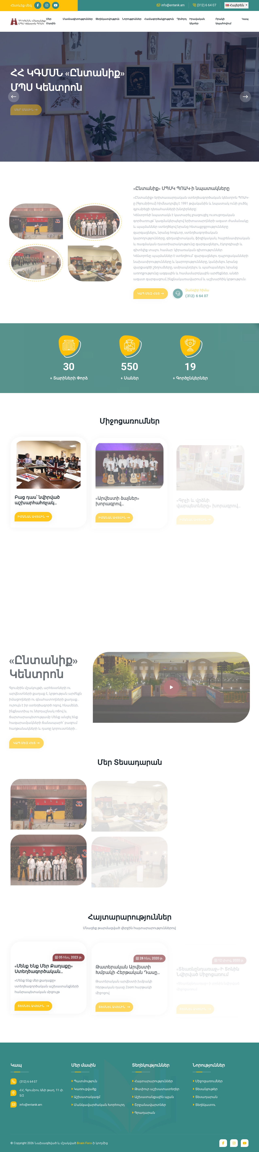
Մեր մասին (50, 21)
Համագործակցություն (159, 19)
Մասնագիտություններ (78, 19)
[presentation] (13, 96)
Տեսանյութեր (205, 1089)
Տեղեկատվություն (107, 19)
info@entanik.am (171, 5)
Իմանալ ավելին (33, 518)
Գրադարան (143, 1113)
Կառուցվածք (83, 1089)
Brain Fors (84, 1143)
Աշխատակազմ (85, 1097)
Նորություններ (131, 19)
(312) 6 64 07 (204, 5)
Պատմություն (84, 1081)
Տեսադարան (205, 1097)
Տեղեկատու (204, 1105)
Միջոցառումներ (208, 1081)
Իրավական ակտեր (197, 21)
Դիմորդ (182, 19)
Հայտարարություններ (152, 1081)
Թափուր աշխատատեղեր (155, 1089)
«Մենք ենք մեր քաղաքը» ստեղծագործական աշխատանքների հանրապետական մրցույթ (46, 971)
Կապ (245, 19)
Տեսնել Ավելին (33, 1008)
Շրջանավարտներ (149, 1105)
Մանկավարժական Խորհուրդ (98, 1105)
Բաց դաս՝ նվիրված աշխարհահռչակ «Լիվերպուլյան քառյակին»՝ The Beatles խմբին (46, 502)
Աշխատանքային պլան (153, 1097)
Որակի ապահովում (223, 21)
